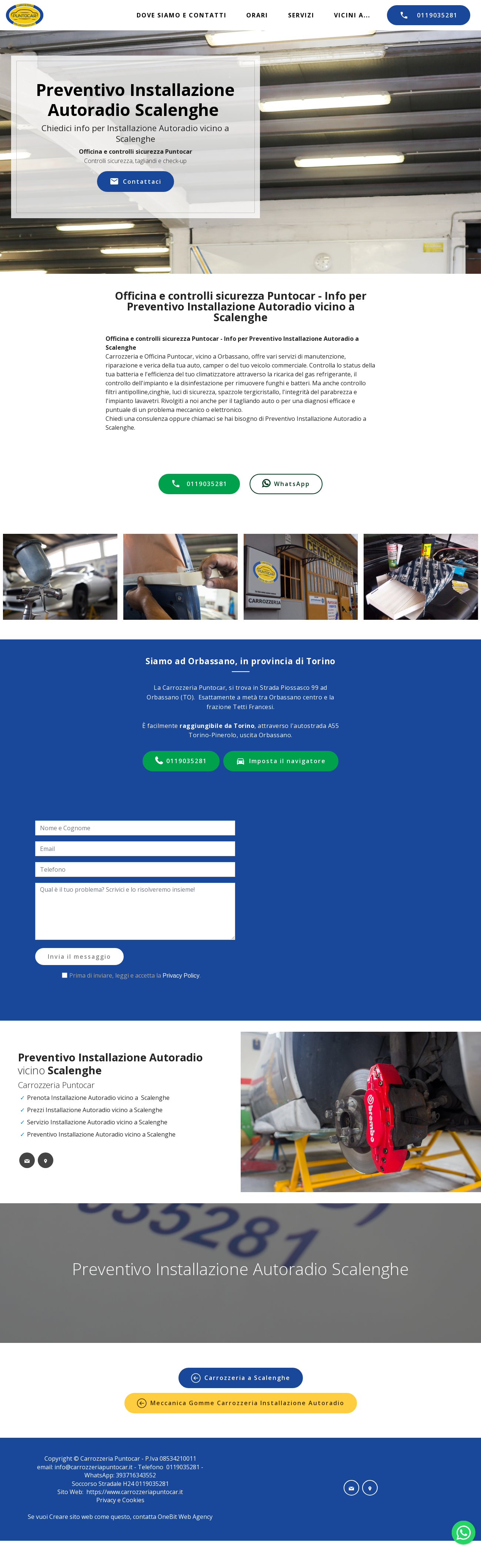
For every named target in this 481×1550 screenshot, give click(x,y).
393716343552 (135, 1475)
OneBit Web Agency (185, 1517)
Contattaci (135, 181)
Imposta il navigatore (281, 761)
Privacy (106, 1500)
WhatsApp (286, 484)
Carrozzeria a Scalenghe (240, 1378)
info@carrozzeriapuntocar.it (93, 1467)
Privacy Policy (181, 975)
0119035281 (429, 15)
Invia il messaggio (79, 956)
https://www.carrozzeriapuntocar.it (134, 1492)
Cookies (133, 1500)
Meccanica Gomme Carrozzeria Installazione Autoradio (240, 1403)
